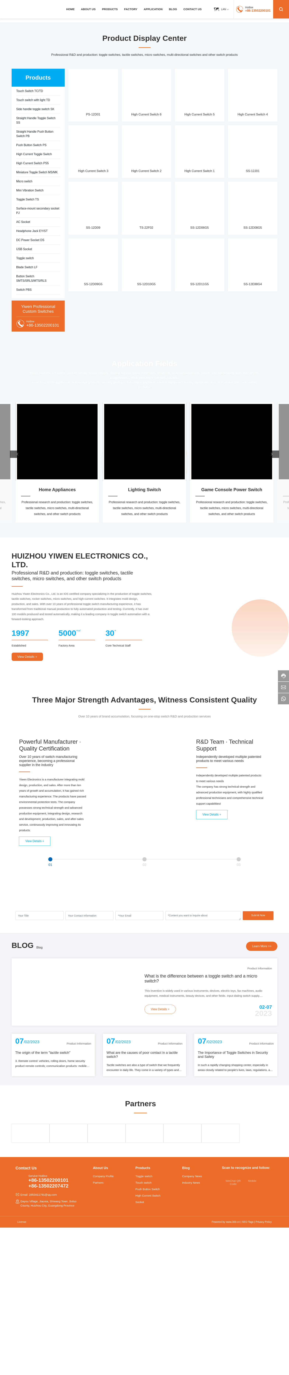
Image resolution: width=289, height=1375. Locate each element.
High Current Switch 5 (199, 114)
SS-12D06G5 (199, 227)
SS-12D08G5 (252, 227)
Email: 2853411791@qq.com (38, 1194)
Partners (98, 1182)
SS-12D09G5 (93, 284)
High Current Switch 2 (146, 171)
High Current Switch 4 (253, 114)
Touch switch (143, 1182)
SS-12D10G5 (146, 284)
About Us (100, 1168)
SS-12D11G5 (199, 284)
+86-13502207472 (48, 1186)
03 (239, 865)
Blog (39, 947)
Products (142, 1168)
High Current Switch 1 (199, 171)
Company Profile (103, 1176)
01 (50, 865)
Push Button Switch (147, 1189)
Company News (192, 1176)
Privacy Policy (264, 1221)
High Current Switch (148, 1195)
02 (145, 865)
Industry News (191, 1182)
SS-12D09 (93, 227)
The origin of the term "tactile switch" (42, 1053)
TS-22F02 (146, 227)
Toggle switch (143, 1176)
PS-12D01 (93, 114)
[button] (17, 454)
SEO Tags (248, 1221)
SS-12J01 (253, 171)
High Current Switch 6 (146, 114)
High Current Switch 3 (93, 171)
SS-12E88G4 (252, 284)
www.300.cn (233, 1221)
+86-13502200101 (258, 10)
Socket (139, 1202)
